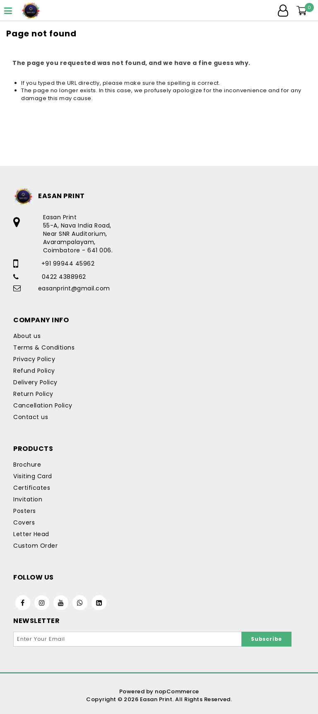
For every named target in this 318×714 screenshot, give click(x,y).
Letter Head (31, 534)
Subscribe (266, 638)
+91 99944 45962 (68, 263)
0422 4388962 (64, 277)
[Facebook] (22, 602)
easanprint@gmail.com (74, 288)
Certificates (31, 488)
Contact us (30, 417)
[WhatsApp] (79, 602)
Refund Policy (34, 371)
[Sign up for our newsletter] (127, 639)
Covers (24, 522)
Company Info (41, 320)
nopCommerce (177, 691)
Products (33, 448)
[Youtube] (60, 602)
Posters (24, 511)
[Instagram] (41, 602)
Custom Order (35, 545)
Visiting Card (32, 476)
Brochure (27, 464)
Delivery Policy (35, 382)
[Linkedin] (99, 602)
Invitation (27, 499)
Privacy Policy (34, 359)
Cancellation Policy (42, 405)
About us (27, 336)
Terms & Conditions (44, 347)
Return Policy (33, 394)
